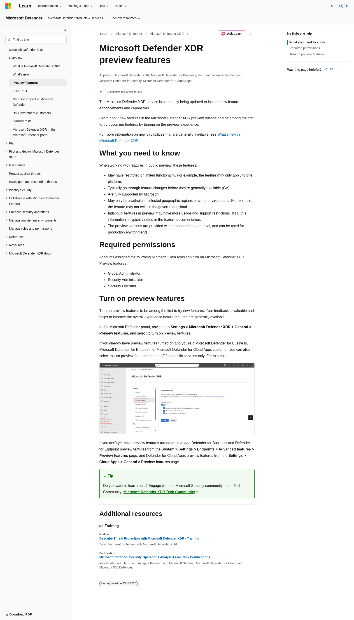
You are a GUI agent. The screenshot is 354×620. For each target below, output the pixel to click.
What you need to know (307, 42)
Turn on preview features (306, 54)
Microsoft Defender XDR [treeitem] (26, 50)
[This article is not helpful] (331, 69)
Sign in (344, 6)
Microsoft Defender (129, 33)
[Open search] (332, 6)
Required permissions (304, 48)
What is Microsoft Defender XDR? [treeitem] (36, 66)
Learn (104, 33)
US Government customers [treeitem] (32, 113)
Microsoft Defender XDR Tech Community (159, 492)
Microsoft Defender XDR (166, 33)
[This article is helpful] (326, 69)
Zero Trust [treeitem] (20, 91)
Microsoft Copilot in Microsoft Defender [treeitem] (33, 102)
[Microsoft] (8, 6)
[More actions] (251, 34)
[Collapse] (65, 30)
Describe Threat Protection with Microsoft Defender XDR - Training (149, 538)
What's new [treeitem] (21, 74)
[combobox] (36, 39)
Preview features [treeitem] (25, 83)
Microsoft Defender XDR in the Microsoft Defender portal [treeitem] (34, 132)
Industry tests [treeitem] (22, 121)
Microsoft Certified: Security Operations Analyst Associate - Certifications (154, 557)
